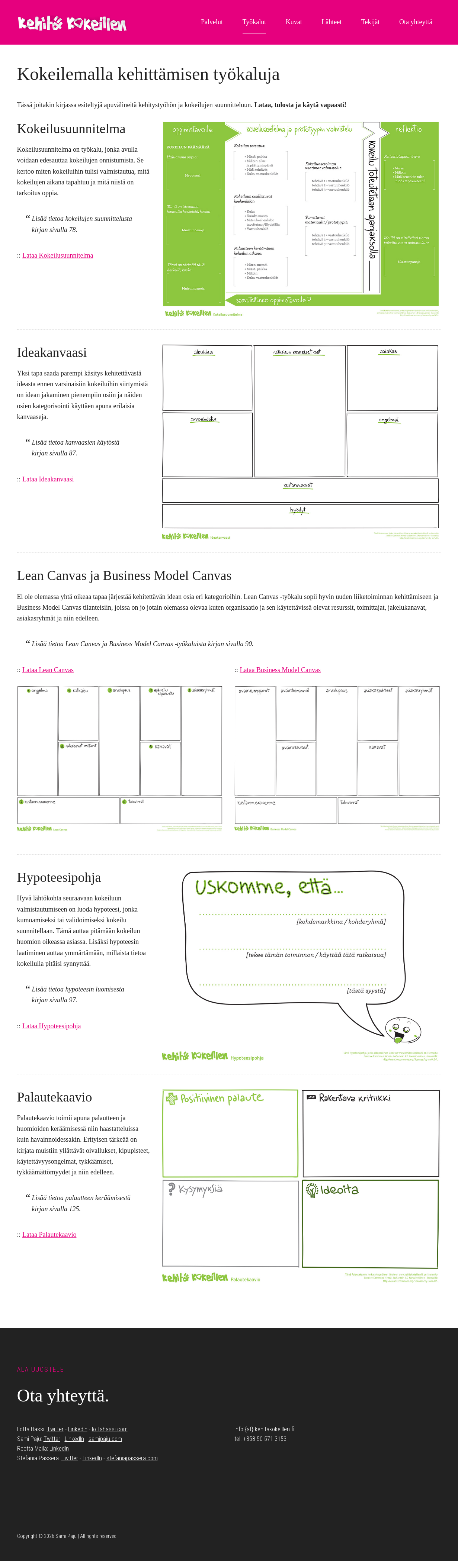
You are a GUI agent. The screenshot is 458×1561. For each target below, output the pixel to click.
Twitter (55, 1429)
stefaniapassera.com (132, 1458)
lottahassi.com (110, 1429)
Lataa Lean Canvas (48, 670)
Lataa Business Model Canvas (280, 670)
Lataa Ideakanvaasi (48, 479)
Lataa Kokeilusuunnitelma (57, 255)
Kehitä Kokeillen (73, 22)
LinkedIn (77, 1429)
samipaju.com (105, 1438)
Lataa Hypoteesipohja (51, 1026)
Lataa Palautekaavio (49, 1234)
